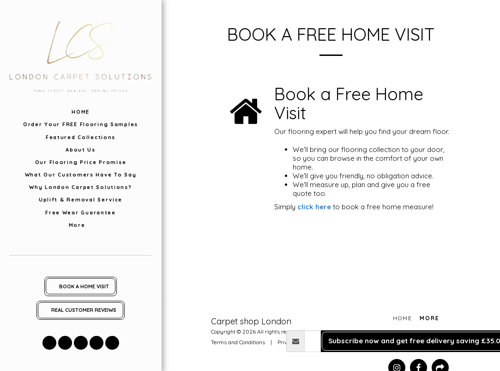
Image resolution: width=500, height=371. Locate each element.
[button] (49, 343)
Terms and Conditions (238, 342)
